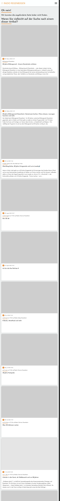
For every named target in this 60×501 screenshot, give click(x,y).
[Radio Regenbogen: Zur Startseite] (13, 3)
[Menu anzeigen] (56, 3)
